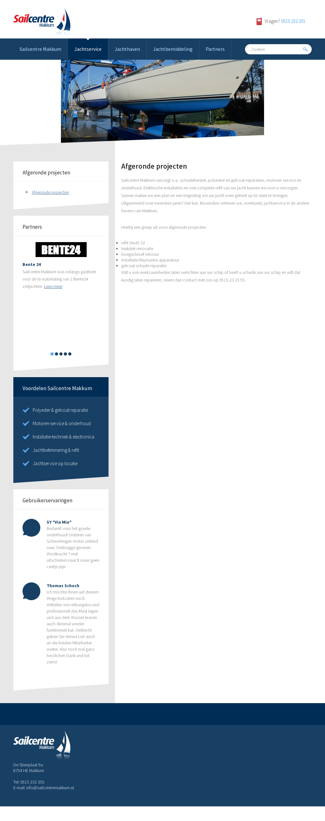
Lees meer (53, 286)
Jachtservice (88, 49)
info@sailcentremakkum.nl (50, 787)
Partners (215, 49)
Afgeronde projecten (50, 192)
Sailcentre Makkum (40, 49)
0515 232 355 (293, 21)
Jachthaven (127, 49)
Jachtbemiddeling (173, 49)
